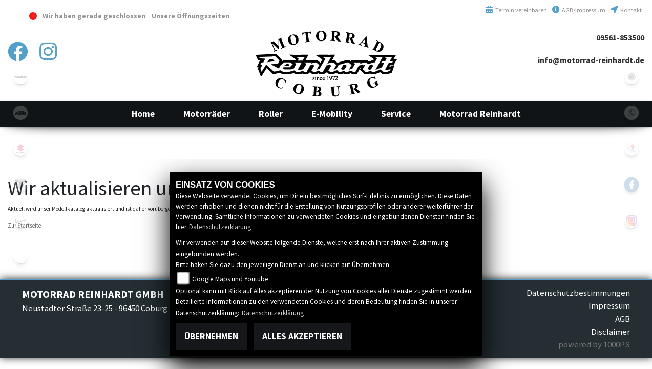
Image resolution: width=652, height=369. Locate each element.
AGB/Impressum (578, 10)
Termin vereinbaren (516, 10)
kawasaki (20, 76)
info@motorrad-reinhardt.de (591, 60)
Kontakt (626, 10)
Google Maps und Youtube (230, 279)
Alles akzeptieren (302, 336)
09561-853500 (620, 38)
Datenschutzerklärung (220, 226)
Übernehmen (211, 336)
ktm (20, 112)
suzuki (20, 148)
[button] (206, 114)
